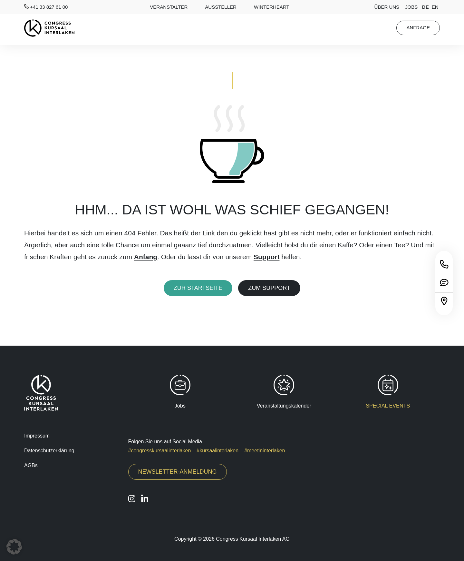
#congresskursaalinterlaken (159, 450)
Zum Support (269, 288)
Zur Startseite (198, 288)
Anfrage (418, 27)
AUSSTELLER (221, 7)
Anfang (145, 257)
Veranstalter (169, 7)
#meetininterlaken (264, 450)
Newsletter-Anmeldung (177, 471)
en (435, 7)
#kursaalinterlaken (217, 450)
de (425, 7)
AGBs (31, 465)
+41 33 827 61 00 (46, 7)
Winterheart (271, 7)
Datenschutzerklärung (49, 450)
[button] (14, 547)
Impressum (37, 435)
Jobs (411, 7)
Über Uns (387, 7)
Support (266, 257)
